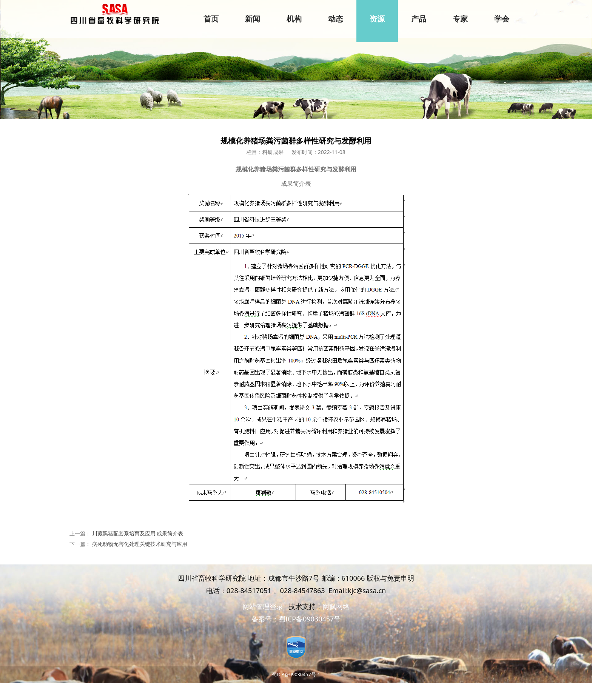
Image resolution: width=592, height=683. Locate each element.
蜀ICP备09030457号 (310, 618)
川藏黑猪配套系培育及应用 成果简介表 (137, 533)
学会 (501, 19)
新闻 (252, 19)
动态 (335, 19)
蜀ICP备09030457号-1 (296, 674)
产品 (418, 19)
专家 (460, 19)
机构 (294, 19)
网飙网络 (336, 606)
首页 (211, 19)
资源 (377, 19)
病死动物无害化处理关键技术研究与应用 (139, 543)
